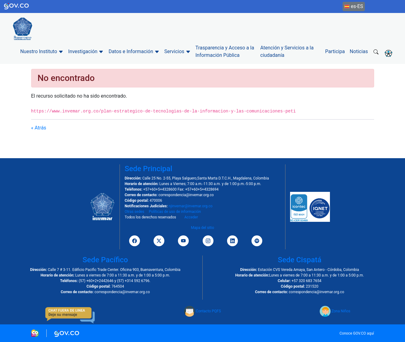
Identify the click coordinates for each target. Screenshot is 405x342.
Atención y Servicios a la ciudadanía (287, 51)
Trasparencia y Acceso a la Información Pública (225, 51)
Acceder (191, 217)
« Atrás (38, 128)
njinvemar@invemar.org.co (191, 206)
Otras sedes (134, 211)
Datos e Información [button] (133, 51)
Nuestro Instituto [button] (41, 51)
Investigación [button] (86, 51)
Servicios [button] (177, 51)
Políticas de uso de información (175, 211)
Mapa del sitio (202, 228)
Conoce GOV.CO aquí (357, 333)
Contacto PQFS (202, 311)
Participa (335, 51)
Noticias (359, 51)
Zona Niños (335, 311)
